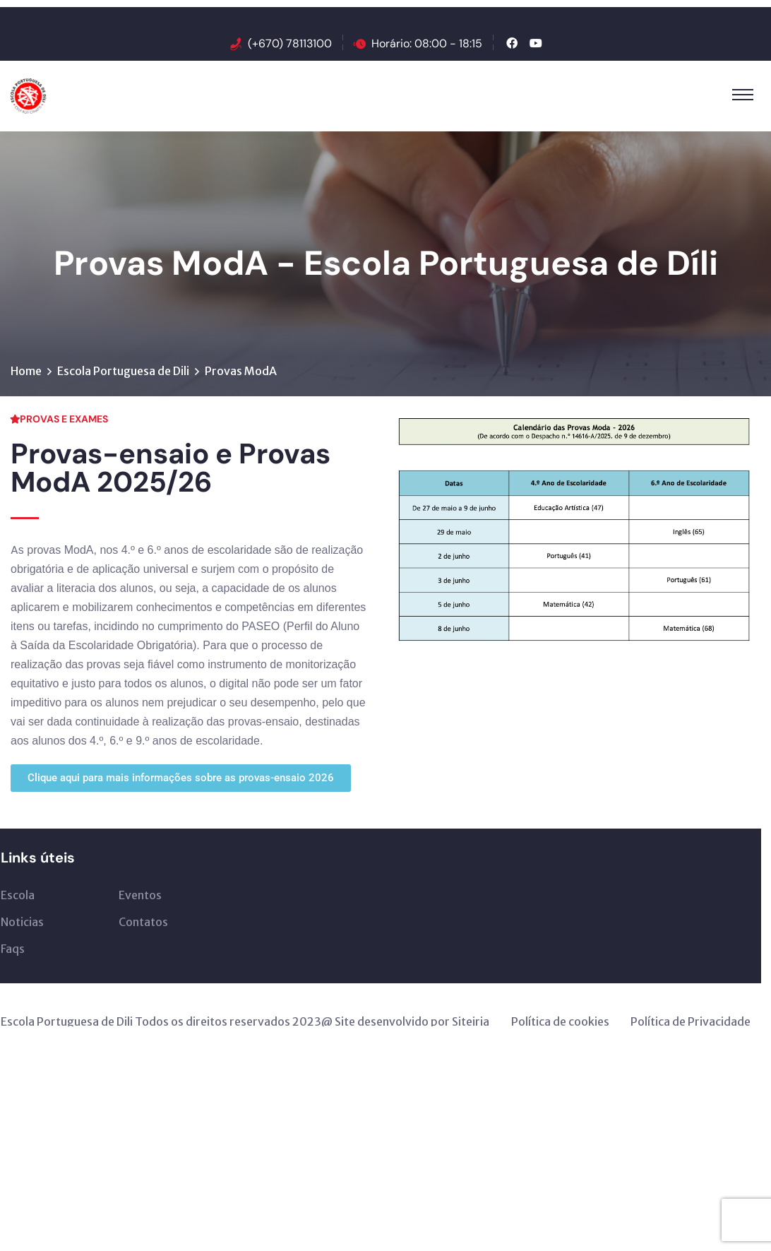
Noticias (22, 922)
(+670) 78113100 (290, 43)
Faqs (13, 949)
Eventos (140, 895)
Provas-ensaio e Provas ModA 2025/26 (170, 467)
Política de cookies (560, 1021)
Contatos (143, 922)
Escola (18, 895)
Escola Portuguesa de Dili (123, 371)
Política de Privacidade (690, 1021)
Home (26, 371)
